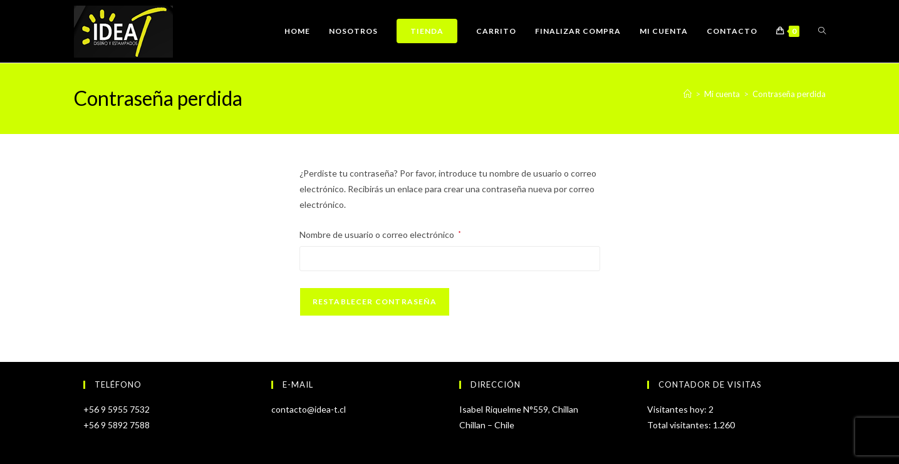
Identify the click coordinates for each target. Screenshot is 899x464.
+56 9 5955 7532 (116, 409)
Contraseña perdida (789, 94)
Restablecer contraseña (375, 301)
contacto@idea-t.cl (308, 409)
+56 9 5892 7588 (116, 425)
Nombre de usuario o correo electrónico (380, 233)
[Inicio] (687, 94)
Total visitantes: (680, 425)
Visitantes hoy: (678, 409)
